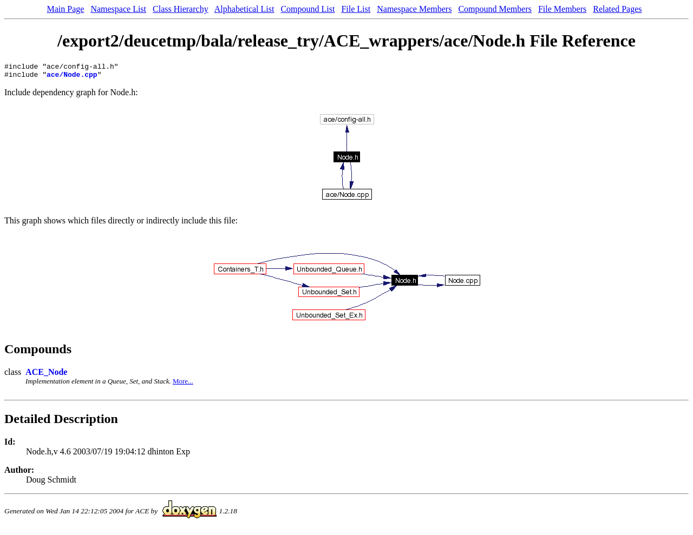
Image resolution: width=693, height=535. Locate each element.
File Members (562, 9)
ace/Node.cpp (72, 77)
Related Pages (617, 9)
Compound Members (495, 9)
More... (183, 384)
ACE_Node (46, 375)
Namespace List (118, 9)
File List (355, 9)
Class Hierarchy (180, 9)
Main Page (65, 9)
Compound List (307, 9)
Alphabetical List (244, 9)
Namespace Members (414, 9)
